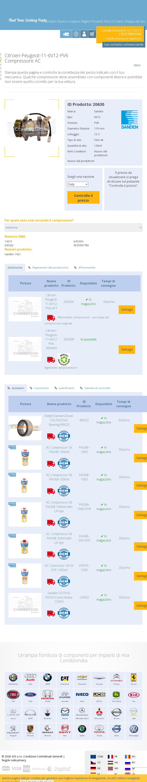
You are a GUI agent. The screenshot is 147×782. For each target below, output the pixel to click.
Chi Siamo (117, 21)
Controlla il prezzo (83, 198)
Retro (137, 60)
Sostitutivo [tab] (14, 267)
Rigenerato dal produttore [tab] (48, 267)
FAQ (107, 21)
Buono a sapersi (69, 21)
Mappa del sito (135, 21)
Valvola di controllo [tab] (95, 388)
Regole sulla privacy (14, 760)
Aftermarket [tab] (85, 267)
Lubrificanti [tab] (64, 388)
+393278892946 (129, 34)
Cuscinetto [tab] (39, 388)
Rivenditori (49, 21)
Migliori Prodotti (92, 21)
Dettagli (127, 309)
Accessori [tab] (15, 388)
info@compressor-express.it (123, 38)
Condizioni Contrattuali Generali (42, 756)
